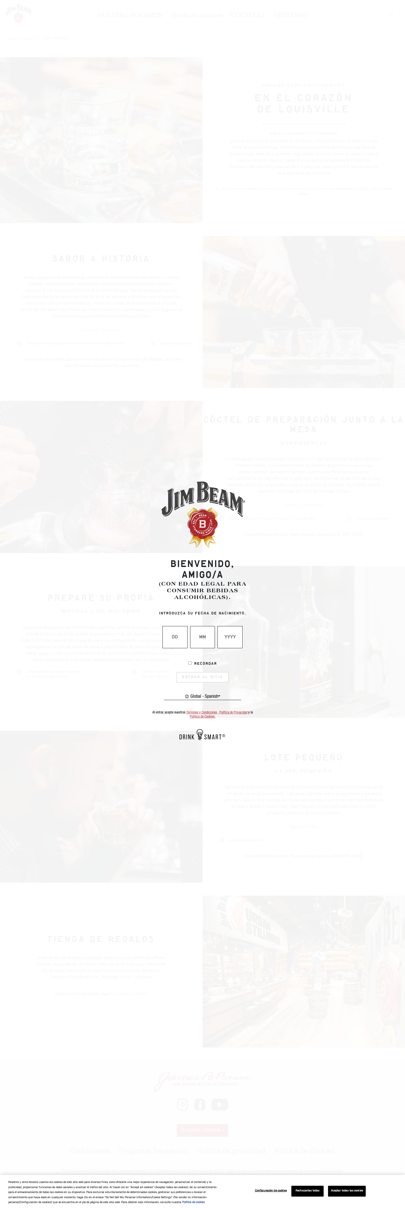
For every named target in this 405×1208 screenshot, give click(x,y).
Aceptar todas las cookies (347, 1191)
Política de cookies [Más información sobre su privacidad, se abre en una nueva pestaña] (193, 1202)
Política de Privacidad (233, 712)
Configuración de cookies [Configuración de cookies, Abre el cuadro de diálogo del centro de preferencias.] (271, 1191)
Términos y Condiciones (201, 712)
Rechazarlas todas (307, 1191)
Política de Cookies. (202, 716)
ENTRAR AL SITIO (202, 677)
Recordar (205, 664)
